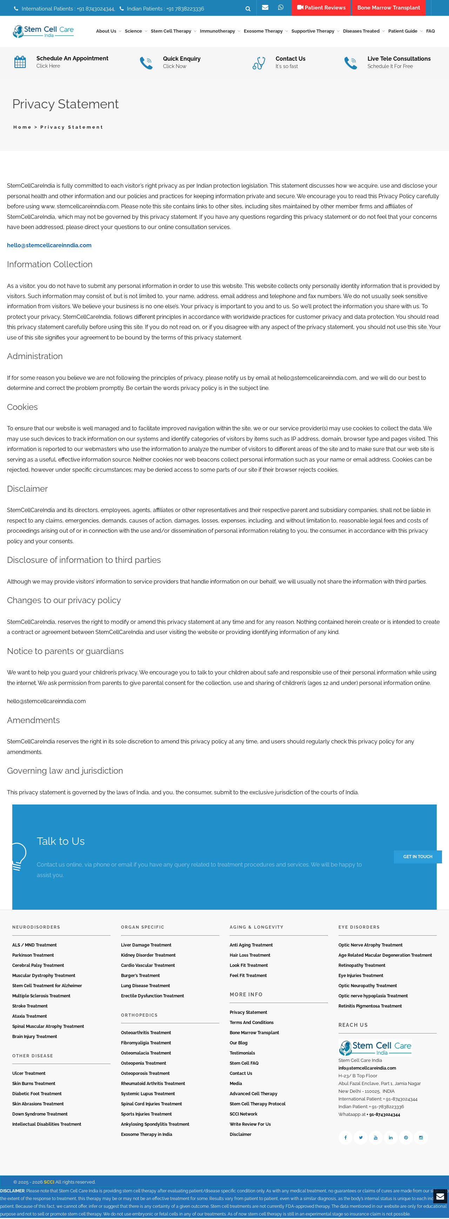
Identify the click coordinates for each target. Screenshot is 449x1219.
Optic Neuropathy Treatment (368, 986)
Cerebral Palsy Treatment (38, 966)
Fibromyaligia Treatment (146, 1044)
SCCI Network (243, 1115)
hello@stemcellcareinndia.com (49, 246)
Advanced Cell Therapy (253, 1095)
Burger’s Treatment (140, 976)
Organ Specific (143, 928)
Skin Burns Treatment (33, 1085)
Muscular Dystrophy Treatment (43, 976)
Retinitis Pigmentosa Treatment (370, 1007)
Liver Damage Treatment (146, 946)
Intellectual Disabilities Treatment (46, 1125)
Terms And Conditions (252, 1024)
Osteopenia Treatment (143, 1064)
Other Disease (32, 1057)
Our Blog (239, 1044)
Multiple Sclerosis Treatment (41, 997)
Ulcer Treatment (29, 1074)
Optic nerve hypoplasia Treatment (373, 997)
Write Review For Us (250, 1125)
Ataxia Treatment (29, 1017)
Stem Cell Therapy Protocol (258, 1105)
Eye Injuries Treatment (361, 976)
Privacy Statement (248, 1013)
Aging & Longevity (257, 928)
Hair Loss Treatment (250, 956)
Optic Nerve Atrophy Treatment (371, 946)
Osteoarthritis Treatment (146, 1034)
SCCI (49, 1183)
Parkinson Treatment (33, 956)
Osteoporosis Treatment (145, 1074)
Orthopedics (139, 1016)
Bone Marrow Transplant (254, 1034)
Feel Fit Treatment (248, 976)
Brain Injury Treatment (34, 1037)
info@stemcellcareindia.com (367, 1069)
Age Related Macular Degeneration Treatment (385, 956)
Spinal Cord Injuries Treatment (151, 1105)
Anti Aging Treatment (251, 946)
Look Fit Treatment (249, 966)
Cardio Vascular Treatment (148, 966)
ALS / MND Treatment (34, 946)
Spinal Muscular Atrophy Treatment (48, 1027)
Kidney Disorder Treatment (148, 956)
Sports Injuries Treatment (146, 1115)
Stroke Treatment (30, 1007)
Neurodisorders (36, 928)
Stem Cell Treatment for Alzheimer (47, 986)
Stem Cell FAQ (244, 1064)
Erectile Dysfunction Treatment (152, 997)
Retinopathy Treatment (362, 966)
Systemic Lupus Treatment (148, 1095)
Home (22, 128)
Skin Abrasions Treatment (38, 1105)
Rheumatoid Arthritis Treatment (153, 1085)
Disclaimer (241, 1135)
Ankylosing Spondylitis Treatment (155, 1125)
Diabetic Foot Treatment (37, 1095)
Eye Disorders (359, 928)
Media (236, 1085)
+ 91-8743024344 (383, 1115)
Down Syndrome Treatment (40, 1115)
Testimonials (242, 1054)
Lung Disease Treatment (145, 986)
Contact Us (241, 1074)
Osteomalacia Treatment (146, 1054)
